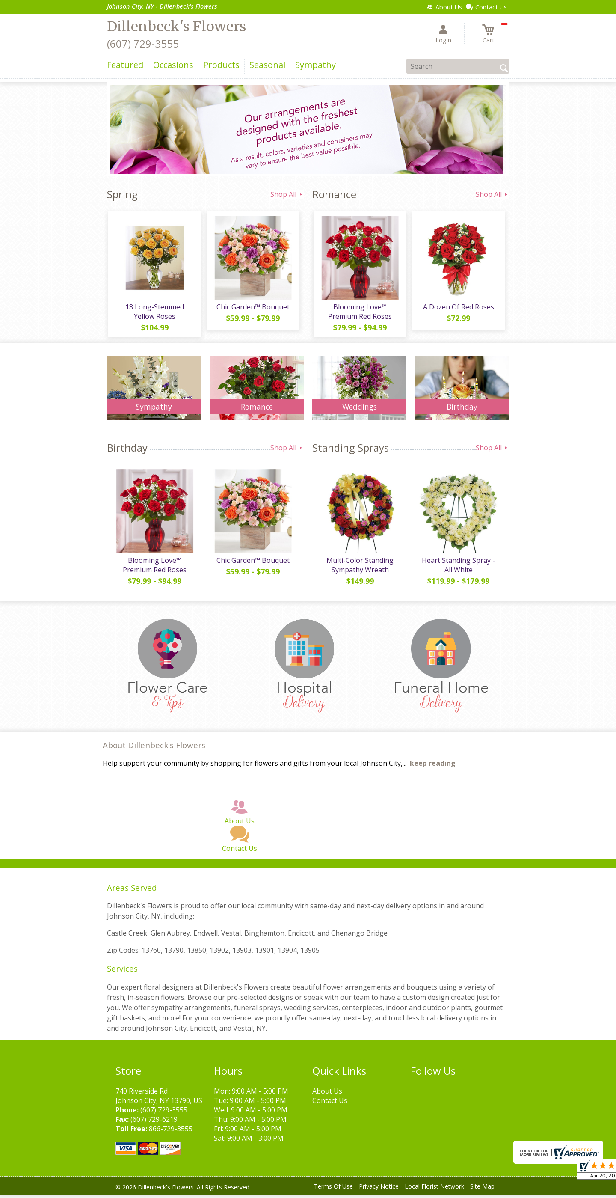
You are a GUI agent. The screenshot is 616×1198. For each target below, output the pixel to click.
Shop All (287, 194)
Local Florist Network (434, 1189)
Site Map (482, 1189)
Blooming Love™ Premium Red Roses (359, 312)
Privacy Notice (379, 1189)
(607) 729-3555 (143, 43)
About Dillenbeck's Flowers (154, 748)
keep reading (433, 766)
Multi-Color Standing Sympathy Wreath (359, 567)
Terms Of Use (333, 1189)
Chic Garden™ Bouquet (252, 308)
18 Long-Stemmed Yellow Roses (154, 312)
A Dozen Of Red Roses (457, 308)
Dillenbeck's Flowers (176, 26)
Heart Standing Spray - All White (458, 567)
